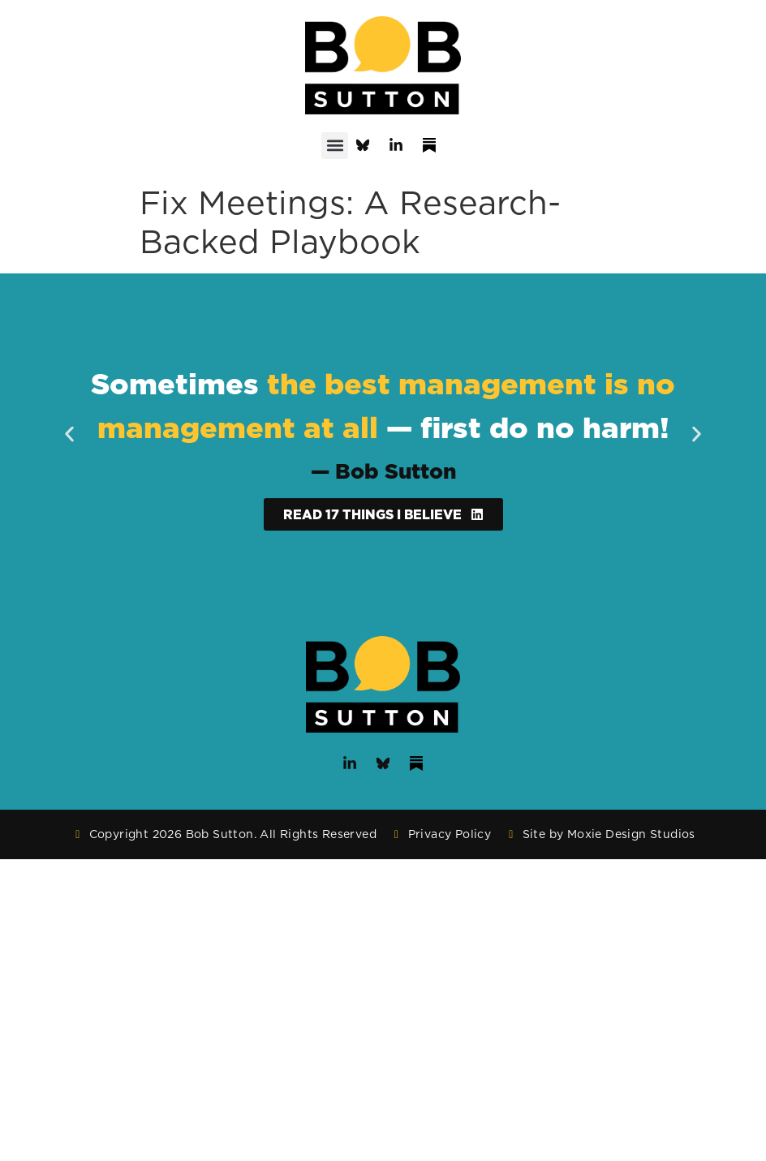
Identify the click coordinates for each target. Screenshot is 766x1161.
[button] (334, 145)
